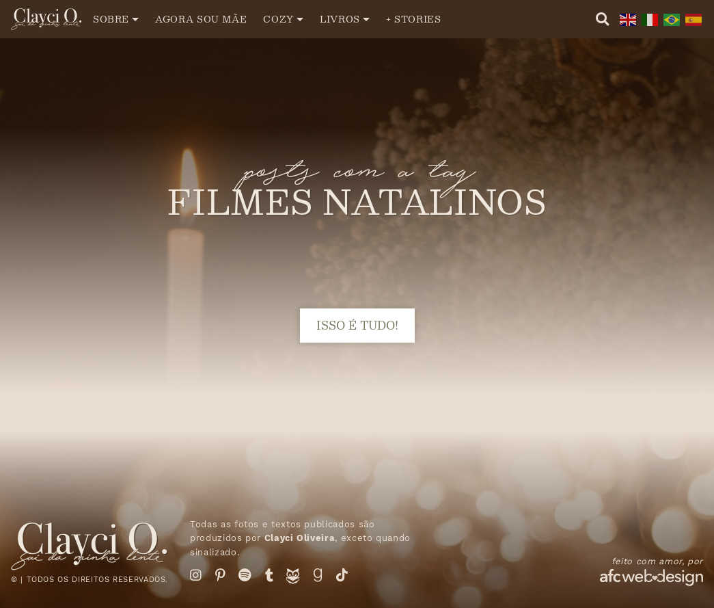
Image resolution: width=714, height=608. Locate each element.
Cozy (278, 19)
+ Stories (413, 19)
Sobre (111, 19)
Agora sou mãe (201, 19)
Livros (340, 19)
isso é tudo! (357, 325)
